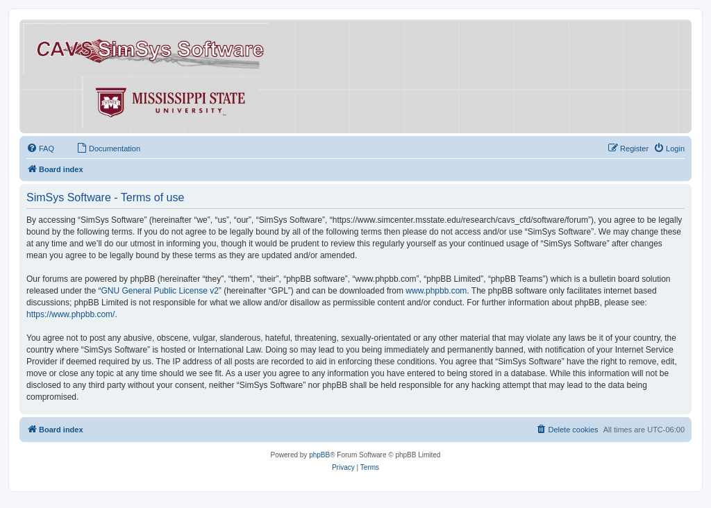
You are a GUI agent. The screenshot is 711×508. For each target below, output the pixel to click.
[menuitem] (40, 148)
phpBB (319, 455)
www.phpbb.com (436, 291)
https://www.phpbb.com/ (70, 314)
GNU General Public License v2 (159, 291)
